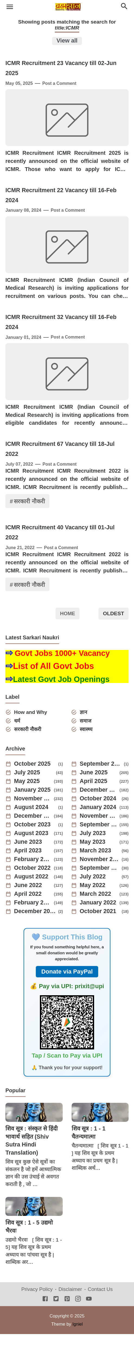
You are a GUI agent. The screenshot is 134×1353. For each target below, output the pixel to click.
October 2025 (33, 783)
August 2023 (32, 852)
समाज (86, 739)
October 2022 (33, 887)
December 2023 (33, 835)
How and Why (31, 730)
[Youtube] (88, 1318)
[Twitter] (56, 1318)
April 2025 (94, 800)
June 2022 (28, 904)
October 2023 (33, 844)
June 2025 (94, 792)
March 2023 (96, 870)
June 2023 (28, 861)
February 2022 (33, 922)
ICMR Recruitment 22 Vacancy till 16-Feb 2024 (62, 201)
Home (67, 632)
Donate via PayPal (67, 990)
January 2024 (99, 826)
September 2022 (100, 887)
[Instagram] (78, 1318)
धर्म (17, 739)
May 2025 (27, 800)
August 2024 (32, 826)
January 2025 (33, 809)
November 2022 (100, 878)
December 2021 (35, 930)
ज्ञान (84, 730)
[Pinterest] (67, 1318)
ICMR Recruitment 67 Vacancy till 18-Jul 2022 (62, 465)
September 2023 (99, 844)
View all (67, 40)
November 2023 (99, 835)
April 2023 (28, 870)
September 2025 (101, 783)
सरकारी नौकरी (30, 518)
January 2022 (99, 922)
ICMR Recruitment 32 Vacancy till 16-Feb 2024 (62, 333)
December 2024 (99, 809)
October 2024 (99, 818)
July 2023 (93, 852)
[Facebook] (45, 1318)
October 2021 (99, 930)
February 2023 (33, 878)
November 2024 (33, 818)
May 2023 (93, 861)
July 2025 (27, 792)
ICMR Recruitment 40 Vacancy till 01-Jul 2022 (62, 550)
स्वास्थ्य (86, 748)
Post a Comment (60, 84)
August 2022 (32, 896)
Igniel (77, 1342)
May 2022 (93, 904)
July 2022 (93, 896)
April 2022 (28, 913)
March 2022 (96, 913)
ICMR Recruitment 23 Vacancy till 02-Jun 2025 (62, 69)
